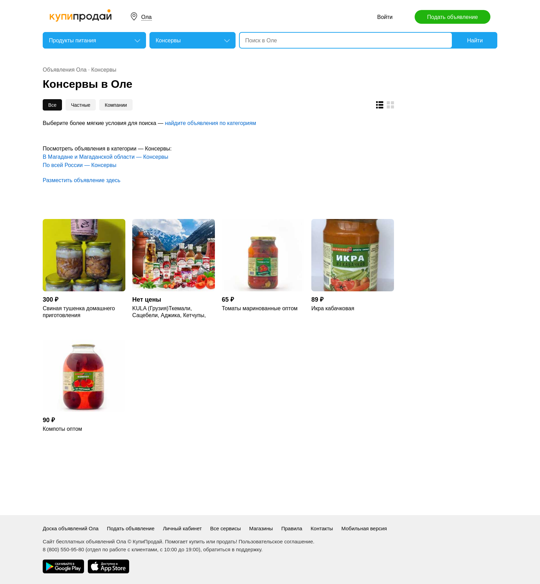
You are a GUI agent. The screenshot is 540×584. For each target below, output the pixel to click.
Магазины (261, 528)
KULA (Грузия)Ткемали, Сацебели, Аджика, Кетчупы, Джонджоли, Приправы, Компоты (169, 312)
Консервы (103, 70)
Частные (80, 105)
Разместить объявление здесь (82, 180)
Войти (385, 17)
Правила (291, 528)
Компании (116, 105)
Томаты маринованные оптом (260, 308)
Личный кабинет (182, 528)
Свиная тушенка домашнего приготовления (79, 311)
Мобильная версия (364, 528)
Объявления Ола (65, 70)
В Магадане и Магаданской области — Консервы (105, 157)
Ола (146, 17)
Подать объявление (452, 17)
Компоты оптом (62, 429)
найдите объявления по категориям (210, 123)
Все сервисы (225, 528)
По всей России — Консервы (79, 165)
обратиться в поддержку (232, 549)
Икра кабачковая (332, 308)
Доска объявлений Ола (70, 528)
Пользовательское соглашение (276, 541)
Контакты (322, 528)
